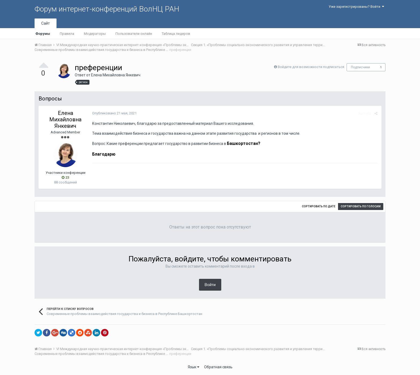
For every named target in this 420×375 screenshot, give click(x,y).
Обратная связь (218, 367)
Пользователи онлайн (133, 34)
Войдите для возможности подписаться (311, 67)
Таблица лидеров (176, 34)
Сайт (45, 23)
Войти (210, 284)
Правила (67, 34)
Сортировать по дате (318, 206)
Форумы (42, 34)
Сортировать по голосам (361, 206)
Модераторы (95, 34)
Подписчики (360, 67)
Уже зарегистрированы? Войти (356, 7)
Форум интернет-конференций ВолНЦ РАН (107, 9)
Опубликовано (114, 113)
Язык (193, 367)
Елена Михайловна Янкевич (115, 75)
